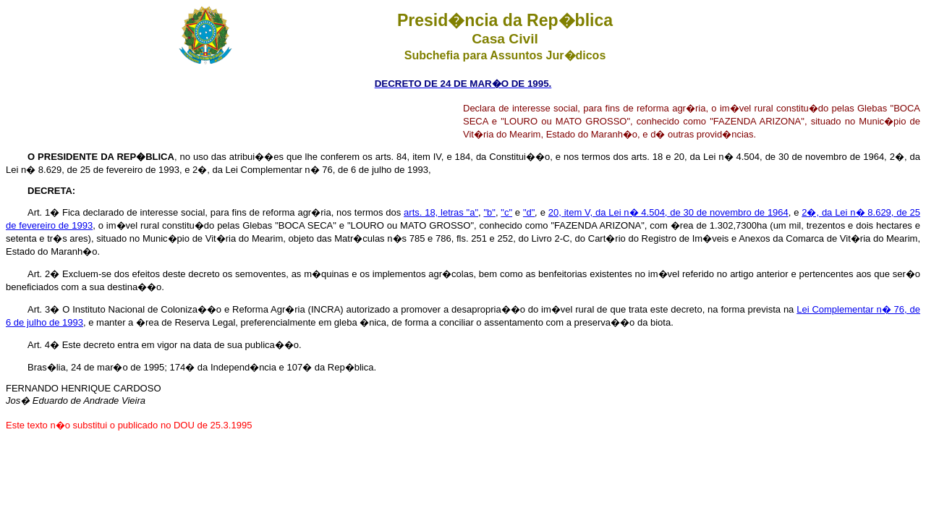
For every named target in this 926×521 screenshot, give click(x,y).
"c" (506, 212)
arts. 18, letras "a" (441, 212)
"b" (489, 212)
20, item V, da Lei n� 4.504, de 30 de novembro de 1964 (668, 212)
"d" (529, 212)
